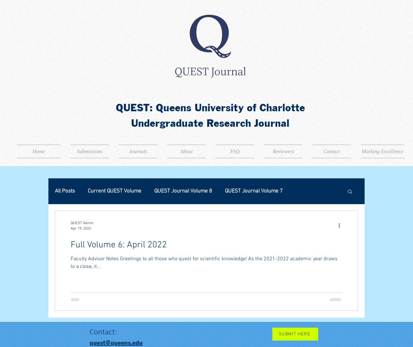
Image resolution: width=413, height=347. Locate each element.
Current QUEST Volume (114, 191)
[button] (350, 192)
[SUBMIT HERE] (295, 334)
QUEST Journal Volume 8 (183, 191)
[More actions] (341, 225)
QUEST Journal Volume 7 (254, 191)
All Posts (65, 191)
